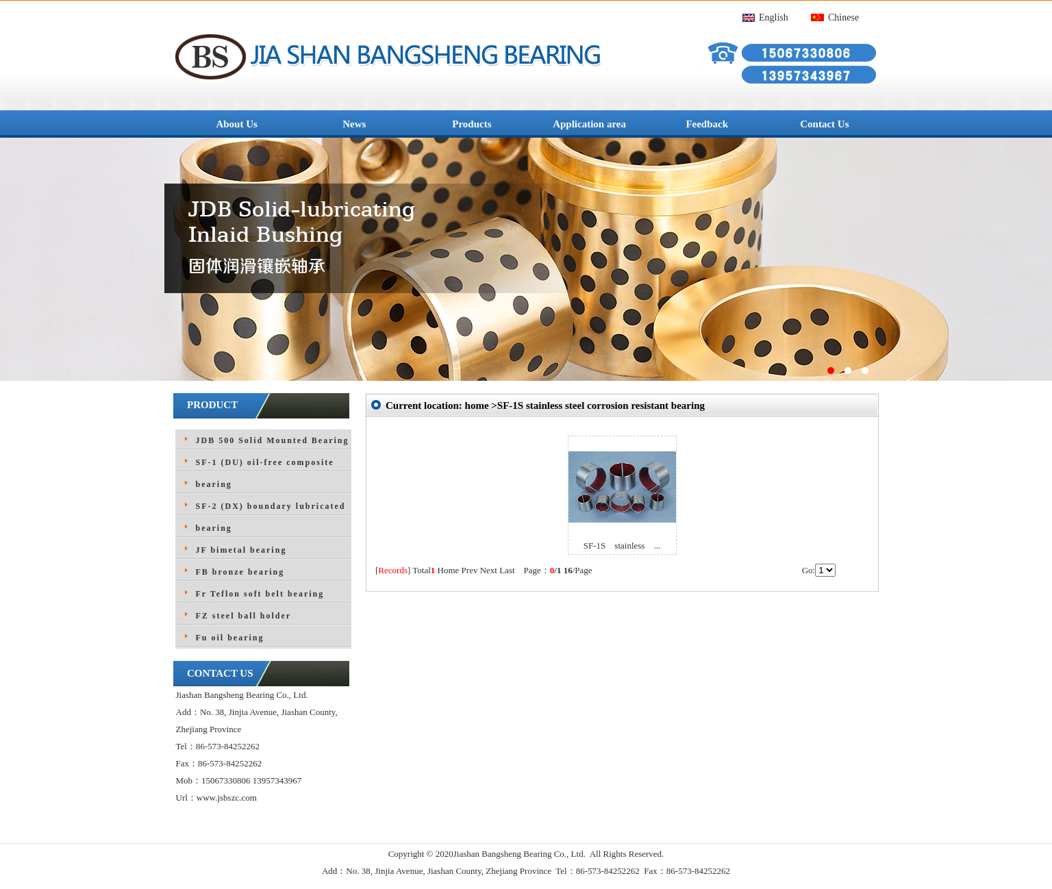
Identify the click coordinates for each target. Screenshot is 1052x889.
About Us (236, 123)
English (773, 17)
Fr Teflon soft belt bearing (260, 594)
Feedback (707, 123)
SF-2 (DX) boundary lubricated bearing (271, 517)
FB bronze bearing (240, 572)
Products (471, 123)
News (354, 123)
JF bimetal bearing (241, 550)
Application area (589, 123)
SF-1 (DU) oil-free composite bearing (265, 473)
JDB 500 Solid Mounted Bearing (272, 440)
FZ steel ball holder (244, 616)
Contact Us (824, 123)
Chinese (843, 17)
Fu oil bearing (230, 637)
